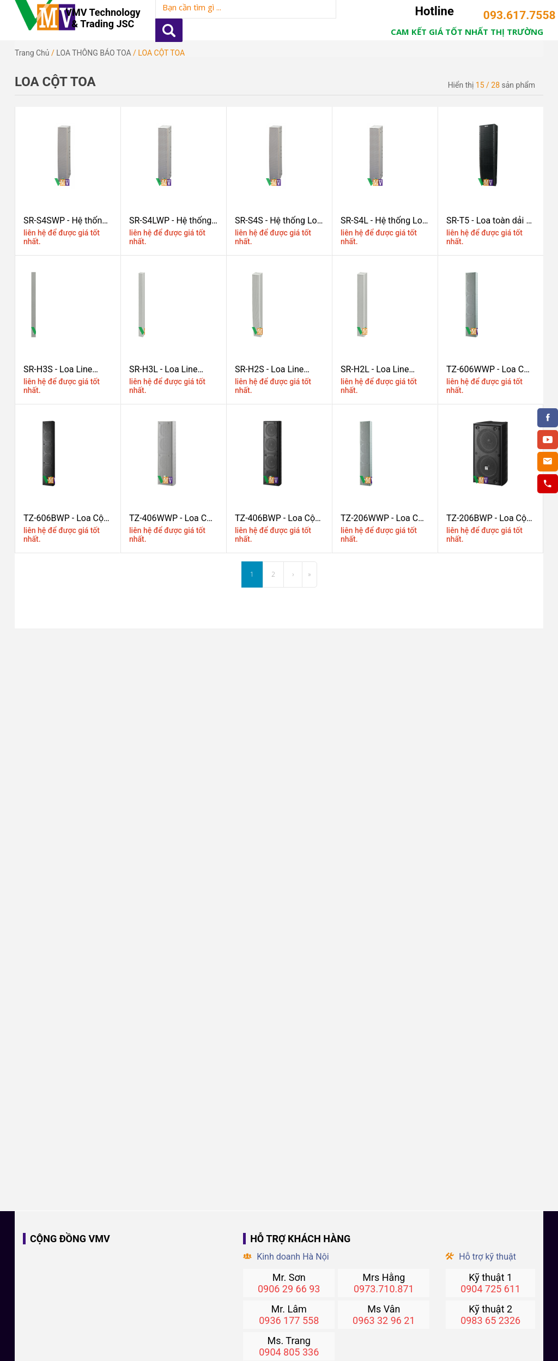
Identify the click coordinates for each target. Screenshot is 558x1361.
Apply (169, 30)
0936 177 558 (289, 1320)
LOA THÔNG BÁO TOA (93, 53)
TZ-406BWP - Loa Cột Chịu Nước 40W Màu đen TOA (276, 518)
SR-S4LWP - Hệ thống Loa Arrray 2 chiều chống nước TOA (170, 220)
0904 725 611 (490, 1289)
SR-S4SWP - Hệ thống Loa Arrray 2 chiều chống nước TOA (65, 220)
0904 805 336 (289, 1352)
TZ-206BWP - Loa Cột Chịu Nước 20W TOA (487, 518)
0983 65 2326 (490, 1320)
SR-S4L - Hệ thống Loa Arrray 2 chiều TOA (384, 220)
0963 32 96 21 (384, 1320)
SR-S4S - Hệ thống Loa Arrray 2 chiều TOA (278, 220)
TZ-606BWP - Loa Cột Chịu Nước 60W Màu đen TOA (64, 518)
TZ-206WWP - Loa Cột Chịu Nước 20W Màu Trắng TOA (383, 518)
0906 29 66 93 (289, 1289)
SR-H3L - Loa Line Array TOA (163, 369)
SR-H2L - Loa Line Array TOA (375, 369)
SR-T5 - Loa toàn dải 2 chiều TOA (488, 220)
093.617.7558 (513, 15)
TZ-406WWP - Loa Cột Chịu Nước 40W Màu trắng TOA (172, 518)
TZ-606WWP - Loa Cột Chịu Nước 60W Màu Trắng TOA (489, 369)
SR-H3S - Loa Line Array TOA (57, 369)
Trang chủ (32, 53)
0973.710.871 (384, 1289)
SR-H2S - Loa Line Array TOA (269, 369)
